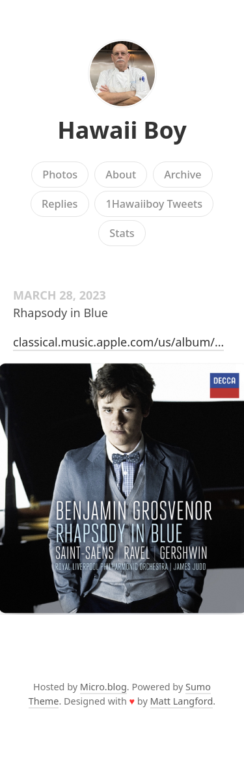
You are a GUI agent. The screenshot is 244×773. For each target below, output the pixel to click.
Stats (121, 233)
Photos (59, 174)
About (120, 174)
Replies (59, 204)
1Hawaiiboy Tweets (153, 204)
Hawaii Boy (122, 130)
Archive (182, 174)
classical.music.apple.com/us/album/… (118, 342)
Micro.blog (103, 687)
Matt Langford (181, 701)
